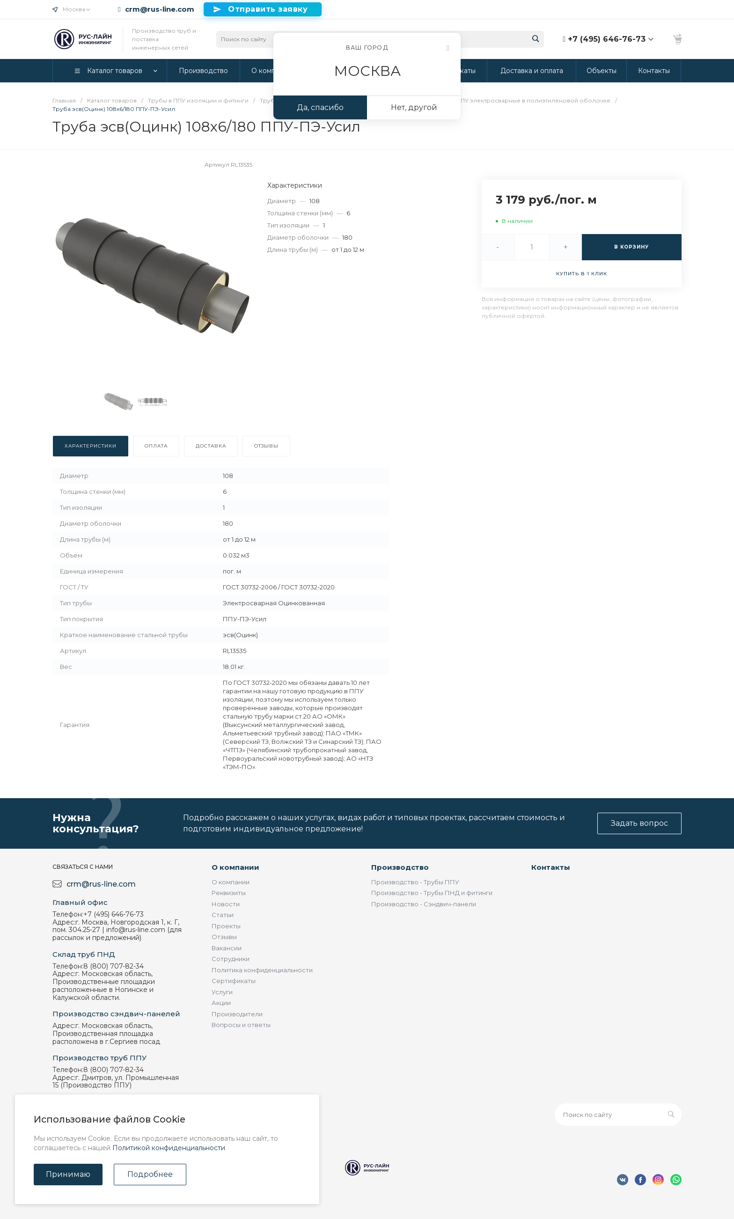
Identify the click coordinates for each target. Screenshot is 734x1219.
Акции (221, 1002)
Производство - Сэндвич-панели (423, 904)
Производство (400, 867)
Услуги (222, 992)
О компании (235, 867)
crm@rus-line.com (159, 9)
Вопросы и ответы (241, 1024)
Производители (237, 1014)
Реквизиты (229, 892)
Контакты (550, 867)
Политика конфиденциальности (262, 970)
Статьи (223, 914)
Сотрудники (231, 958)
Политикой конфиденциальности (168, 1148)
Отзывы (224, 936)
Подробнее (150, 1174)
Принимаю (68, 1174)
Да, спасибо (320, 107)
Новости (226, 904)
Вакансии (227, 948)
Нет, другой (414, 107)
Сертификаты (234, 980)
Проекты (226, 926)
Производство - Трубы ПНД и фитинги (431, 892)
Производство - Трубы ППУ (415, 882)
